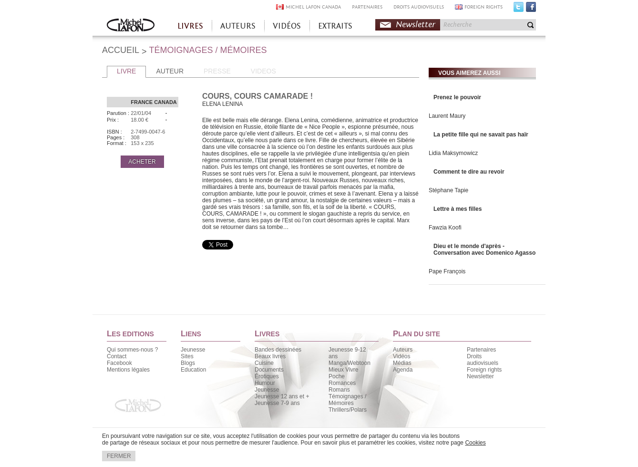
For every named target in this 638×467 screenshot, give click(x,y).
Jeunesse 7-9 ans (277, 403)
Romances (342, 383)
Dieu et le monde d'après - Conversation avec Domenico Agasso (484, 249)
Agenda (402, 369)
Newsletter (415, 25)
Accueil (130, 26)
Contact (116, 356)
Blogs (188, 363)
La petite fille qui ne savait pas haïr (480, 134)
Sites (187, 356)
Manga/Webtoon (349, 363)
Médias (402, 363)
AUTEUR (170, 71)
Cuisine (264, 363)
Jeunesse (193, 349)
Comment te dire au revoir (468, 171)
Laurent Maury (447, 116)
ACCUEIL (120, 50)
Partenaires (481, 349)
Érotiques (267, 376)
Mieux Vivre (343, 369)
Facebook (531, 9)
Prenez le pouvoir (457, 97)
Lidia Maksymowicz (453, 153)
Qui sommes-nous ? (132, 349)
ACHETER (141, 161)
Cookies (475, 442)
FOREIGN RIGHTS (483, 7)
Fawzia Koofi (445, 227)
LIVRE (126, 71)
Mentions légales (128, 369)
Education (193, 369)
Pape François (447, 271)
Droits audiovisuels (482, 359)
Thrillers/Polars (348, 409)
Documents (269, 369)
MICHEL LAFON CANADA (313, 7)
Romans (339, 389)
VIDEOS (263, 71)
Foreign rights (484, 369)
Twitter (519, 9)
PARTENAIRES (367, 7)
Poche (337, 376)
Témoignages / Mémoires (347, 399)
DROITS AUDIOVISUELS (418, 7)
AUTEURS (238, 26)
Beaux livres (270, 356)
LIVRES (190, 26)
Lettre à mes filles (457, 209)
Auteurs (402, 349)
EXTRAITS (335, 26)
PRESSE (217, 71)
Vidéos (401, 356)
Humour (265, 383)
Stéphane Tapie (448, 190)
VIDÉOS (287, 26)
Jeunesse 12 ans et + (282, 396)
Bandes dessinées (278, 349)
